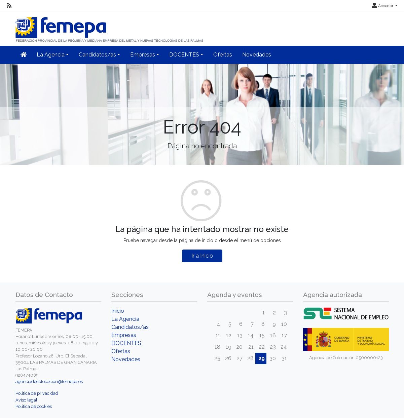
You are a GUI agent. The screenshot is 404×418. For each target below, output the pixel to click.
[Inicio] (110, 27)
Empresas (123, 335)
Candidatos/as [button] (97, 54)
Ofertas (222, 54)
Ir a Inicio (202, 256)
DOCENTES (126, 343)
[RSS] (9, 5)
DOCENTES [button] (184, 54)
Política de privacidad (36, 393)
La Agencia (125, 319)
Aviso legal (26, 400)
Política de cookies (33, 406)
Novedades (256, 54)
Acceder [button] (383, 5)
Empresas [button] (142, 54)
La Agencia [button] (51, 54)
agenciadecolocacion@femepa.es (49, 381)
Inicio (117, 311)
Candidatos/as (130, 327)
